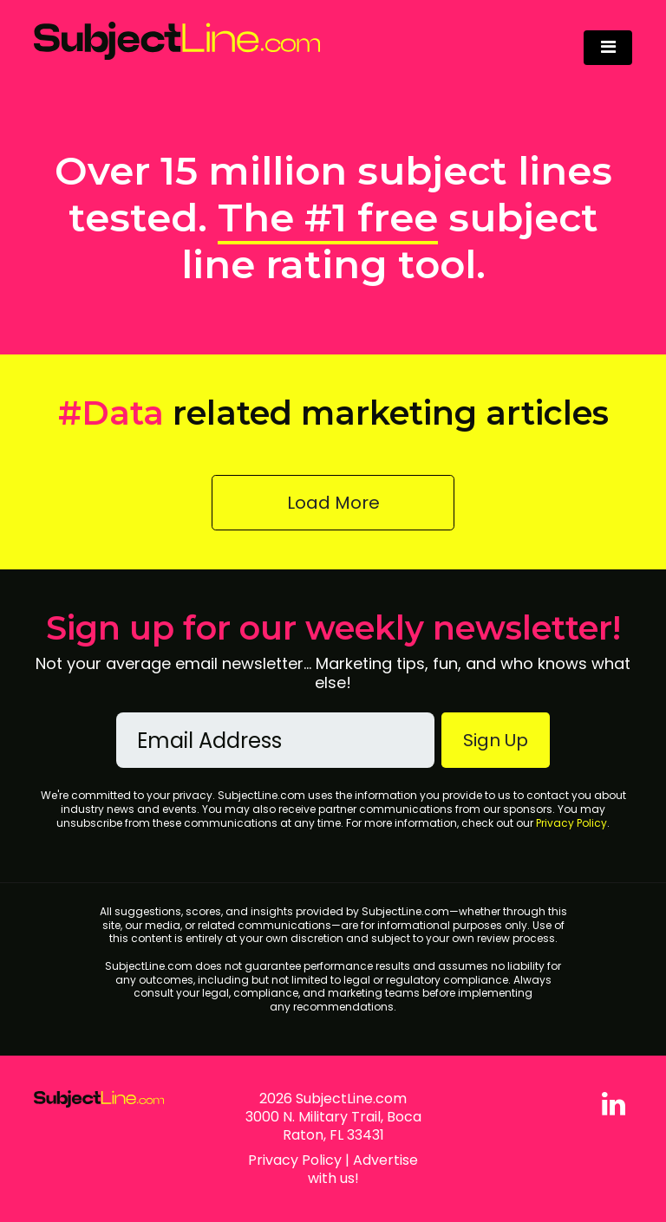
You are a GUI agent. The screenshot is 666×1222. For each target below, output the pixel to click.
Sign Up (495, 740)
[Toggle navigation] (608, 47)
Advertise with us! (363, 1169)
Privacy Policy (571, 823)
